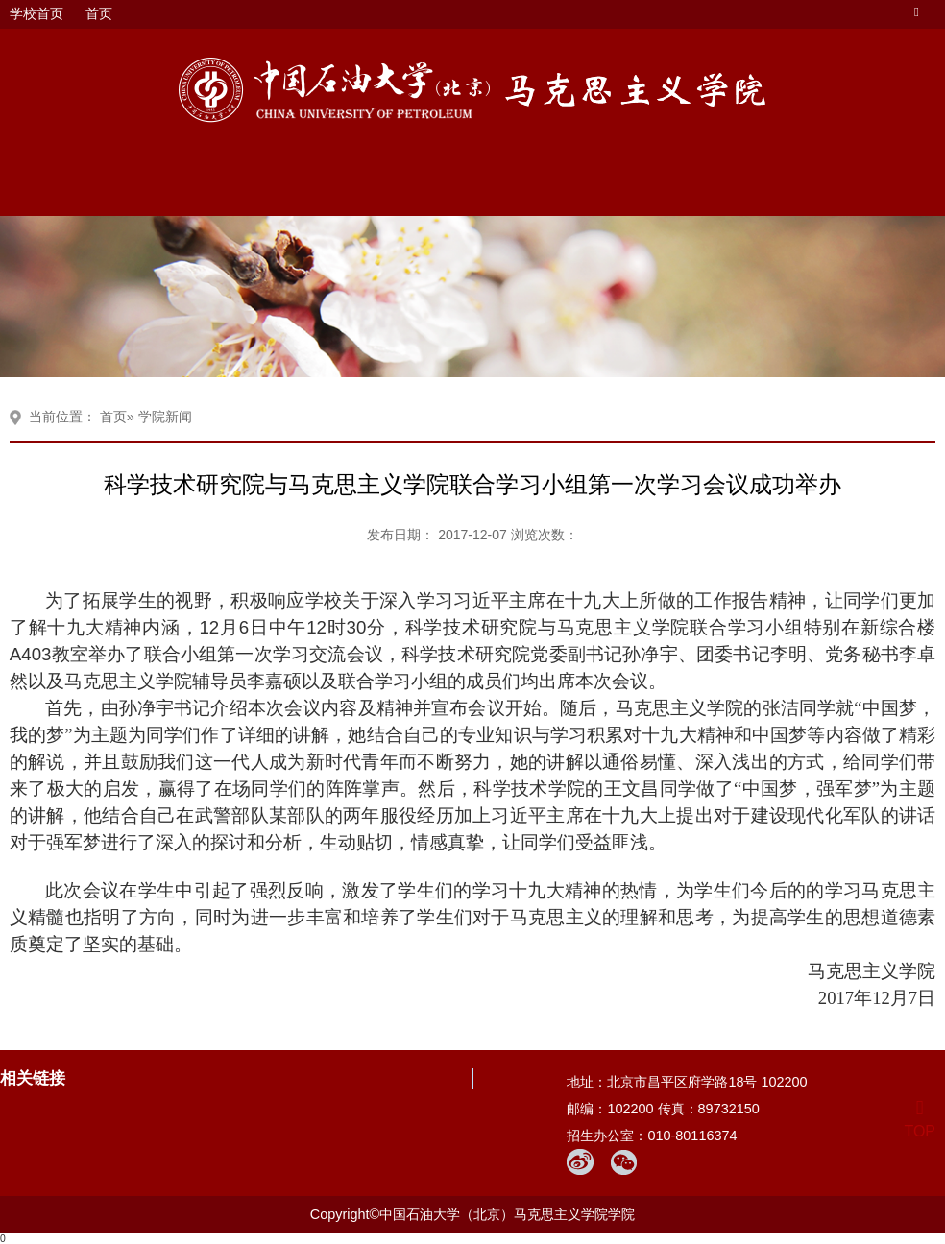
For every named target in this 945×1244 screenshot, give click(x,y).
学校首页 (36, 13)
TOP (919, 1119)
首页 (98, 13)
